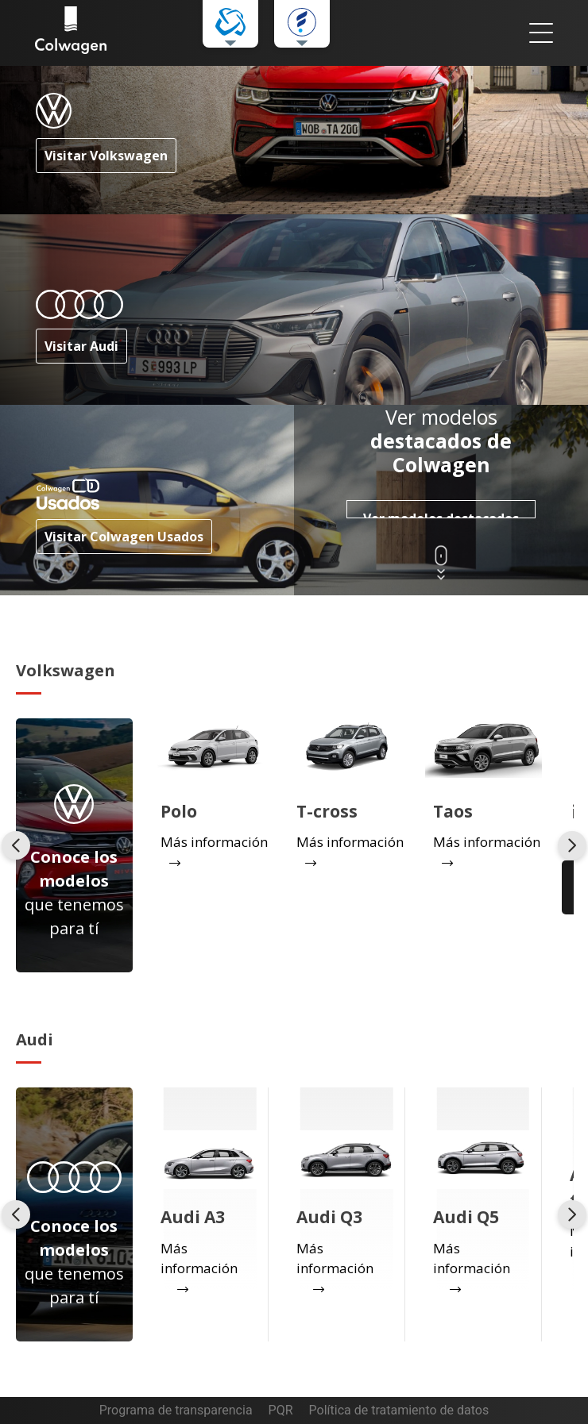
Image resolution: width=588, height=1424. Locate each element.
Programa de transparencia (176, 1410)
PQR (281, 1410)
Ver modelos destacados (441, 514)
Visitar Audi (81, 346)
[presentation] (16, 845)
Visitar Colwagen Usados (123, 536)
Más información (199, 1258)
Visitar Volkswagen (106, 155)
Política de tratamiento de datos (399, 1410)
